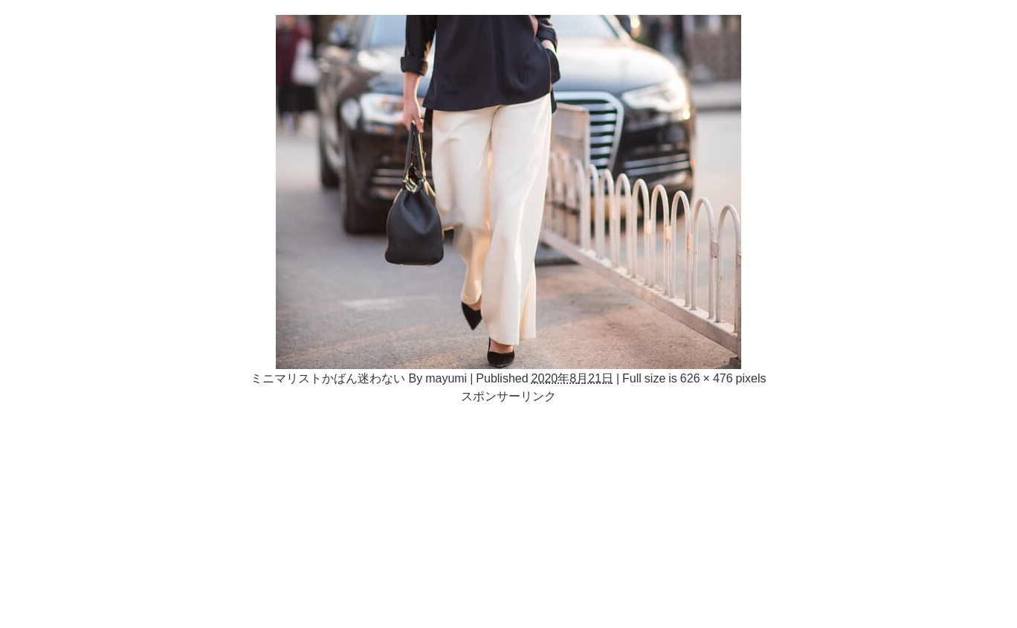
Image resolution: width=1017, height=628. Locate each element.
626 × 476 (706, 378)
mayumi (446, 378)
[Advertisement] (508, 509)
